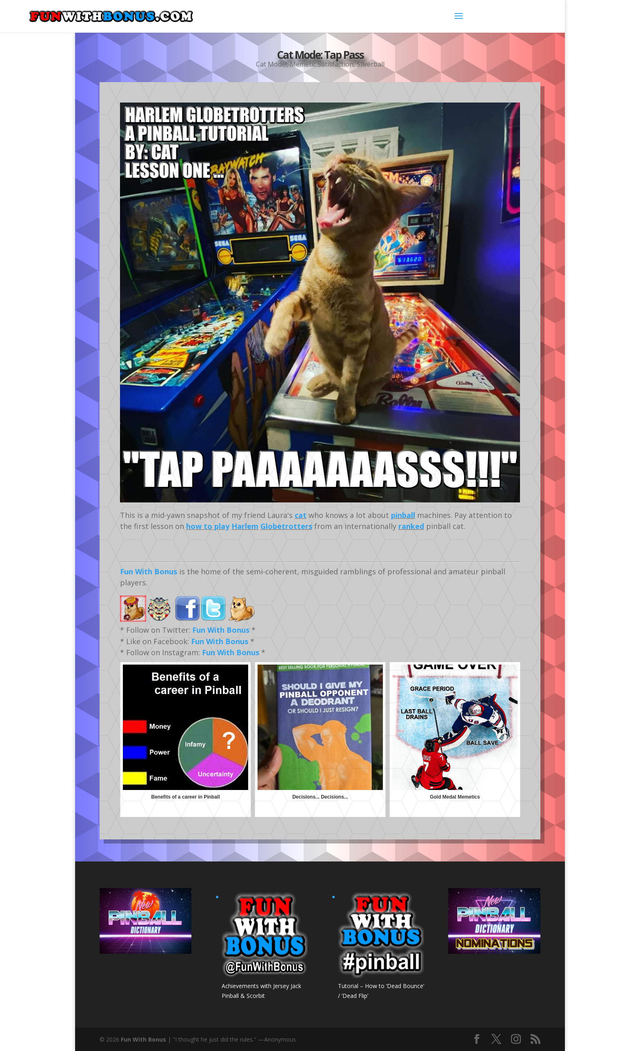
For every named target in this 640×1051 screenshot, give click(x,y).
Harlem (244, 526)
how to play (207, 526)
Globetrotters (286, 526)
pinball (403, 515)
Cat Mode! (271, 62)
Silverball (370, 62)
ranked (411, 526)
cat (301, 515)
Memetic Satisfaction (321, 62)
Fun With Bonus (148, 571)
